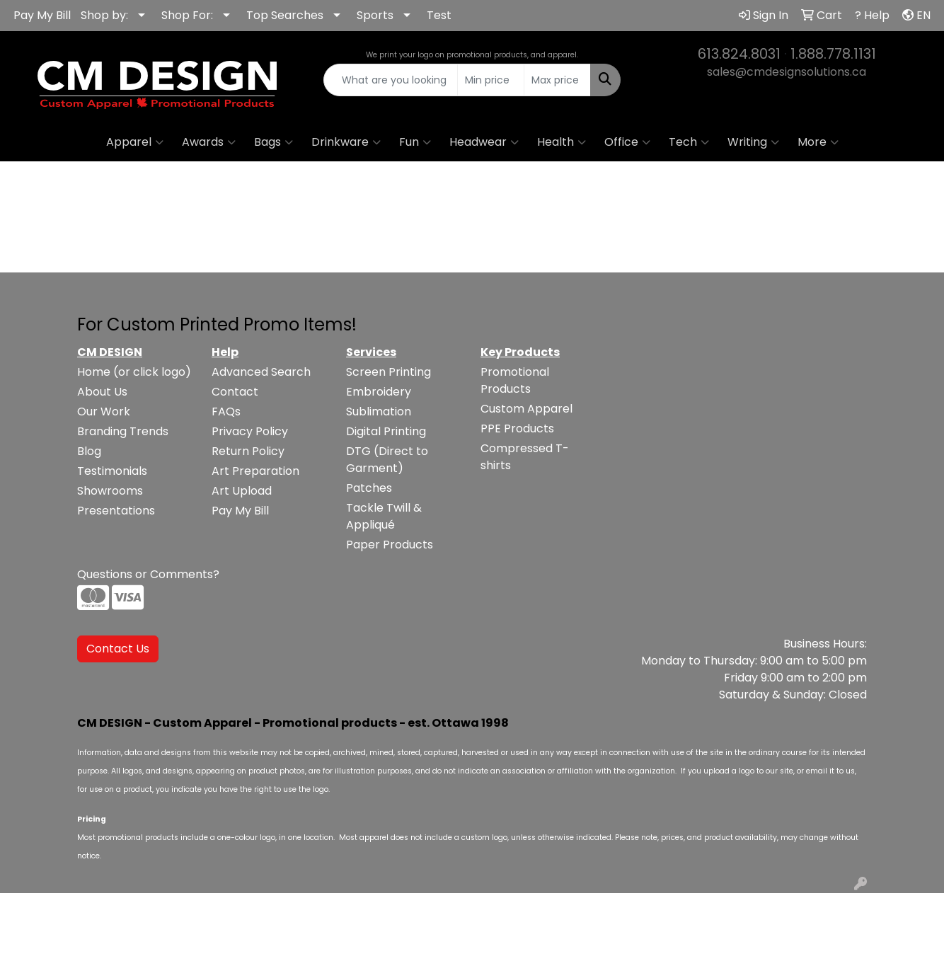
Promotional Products (514, 380)
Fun (415, 142)
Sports (375, 15)
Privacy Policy (250, 431)
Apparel (134, 142)
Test (439, 15)
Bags (273, 142)
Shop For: (187, 15)
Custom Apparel (526, 409)
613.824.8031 (739, 54)
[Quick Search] (391, 80)
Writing (753, 142)
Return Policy (248, 451)
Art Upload (242, 491)
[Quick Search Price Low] (490, 80)
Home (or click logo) (134, 372)
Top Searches (284, 15)
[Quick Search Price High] (557, 80)
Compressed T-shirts (524, 456)
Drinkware (346, 142)
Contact (235, 392)
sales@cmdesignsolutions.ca (786, 72)
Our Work (103, 411)
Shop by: (104, 15)
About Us (102, 392)
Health (561, 142)
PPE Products (517, 428)
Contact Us (117, 648)
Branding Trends (122, 431)
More (818, 142)
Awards (209, 142)
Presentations (116, 510)
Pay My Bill (42, 15)
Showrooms (110, 491)
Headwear (484, 142)
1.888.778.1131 (833, 54)
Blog (89, 451)
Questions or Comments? (148, 574)
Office (627, 142)
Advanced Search (261, 372)
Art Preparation (255, 471)
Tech (689, 142)
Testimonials (112, 471)
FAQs (226, 411)
